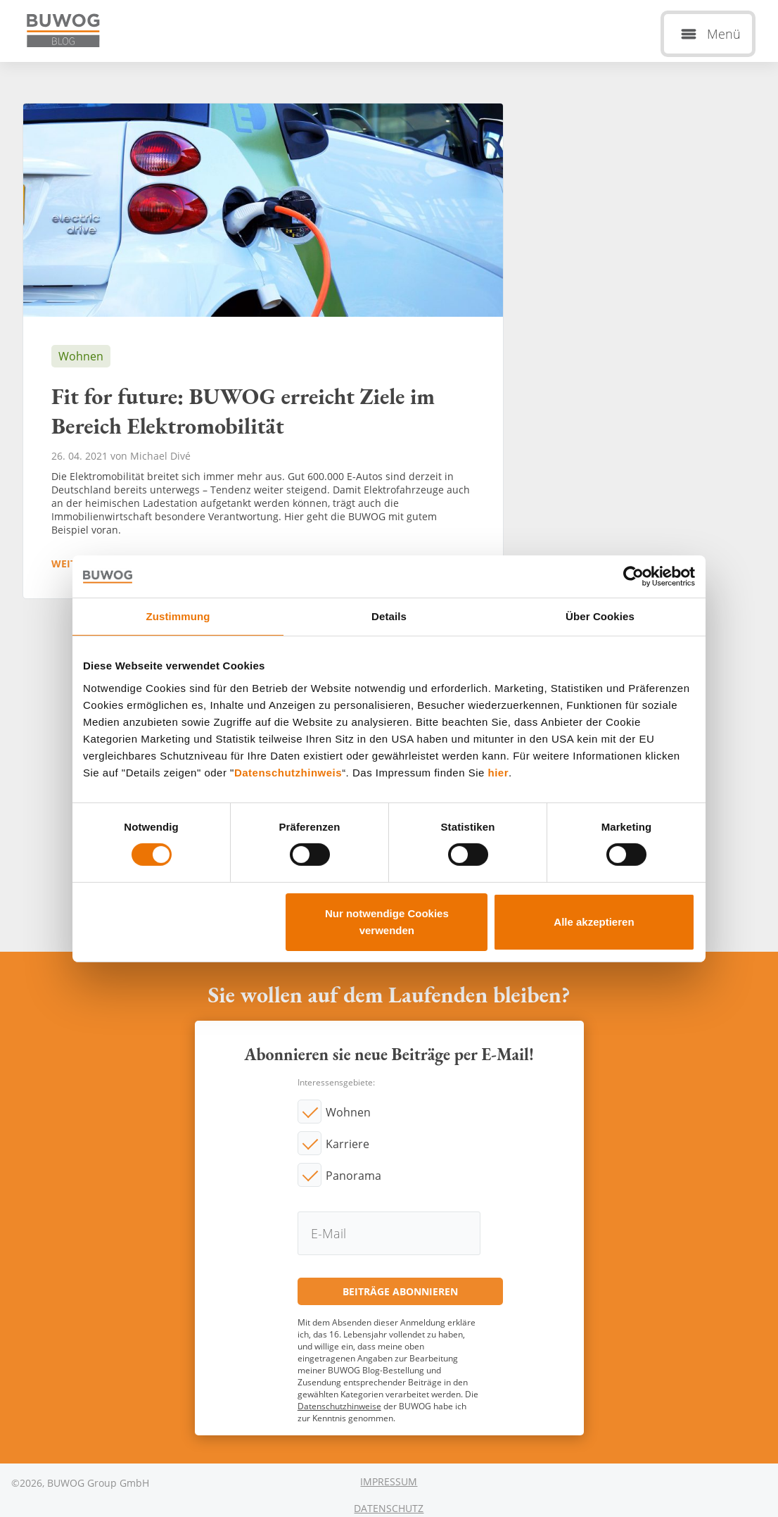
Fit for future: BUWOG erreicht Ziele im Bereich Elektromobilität (263, 350)
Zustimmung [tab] (178, 616)
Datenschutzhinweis (288, 772)
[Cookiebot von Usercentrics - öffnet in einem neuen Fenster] (633, 575)
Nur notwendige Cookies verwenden (387, 921)
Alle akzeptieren (594, 922)
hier (498, 772)
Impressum (388, 1481)
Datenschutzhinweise (339, 1406)
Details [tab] (389, 616)
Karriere (347, 1144)
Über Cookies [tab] (600, 616)
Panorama (353, 1175)
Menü (724, 33)
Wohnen (348, 1112)
